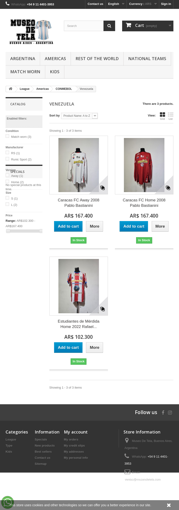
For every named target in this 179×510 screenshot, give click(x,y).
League (11, 439)
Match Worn (25, 71)
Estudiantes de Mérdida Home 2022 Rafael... (79, 324)
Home (17, 182)
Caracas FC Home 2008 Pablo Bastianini (144, 203)
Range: (11, 220)
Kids (54, 71)
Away (17, 176)
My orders (71, 439)
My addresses (74, 451)
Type (9, 445)
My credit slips (74, 445)
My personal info (76, 457)
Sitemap (41, 464)
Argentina (22, 58)
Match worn (21, 136)
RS (15, 153)
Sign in (166, 4)
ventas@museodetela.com (142, 479)
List (170, 116)
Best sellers (43, 451)
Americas (55, 58)
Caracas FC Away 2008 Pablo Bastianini (78, 203)
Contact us (95, 4)
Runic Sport (21, 159)
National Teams (147, 58)
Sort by (54, 115)
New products (45, 445)
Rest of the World (97, 58)
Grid (162, 116)
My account (76, 432)
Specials (17, 249)
